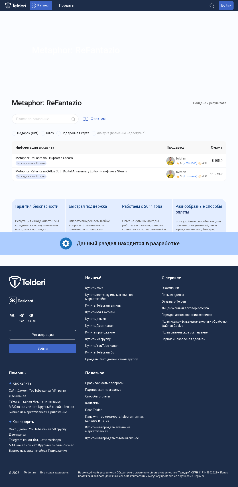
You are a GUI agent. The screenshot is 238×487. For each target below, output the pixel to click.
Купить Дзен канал (99, 325)
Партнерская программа (103, 389)
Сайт (12, 390)
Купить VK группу (98, 339)
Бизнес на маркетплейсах (28, 412)
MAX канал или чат (23, 407)
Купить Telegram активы (103, 305)
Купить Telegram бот (100, 352)
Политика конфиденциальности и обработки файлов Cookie (195, 323)
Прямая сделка (173, 295)
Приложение (57, 412)
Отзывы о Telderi (174, 301)
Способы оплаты (97, 396)
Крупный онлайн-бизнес (56, 407)
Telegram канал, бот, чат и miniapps (35, 401)
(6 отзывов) (190, 163)
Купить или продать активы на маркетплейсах (107, 429)
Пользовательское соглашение (185, 332)
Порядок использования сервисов (187, 315)
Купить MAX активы (100, 312)
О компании (170, 288)
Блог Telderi (93, 410)
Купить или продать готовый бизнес (112, 438)
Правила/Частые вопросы (104, 383)
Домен (22, 390)
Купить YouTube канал (101, 345)
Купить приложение (100, 332)
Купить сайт (94, 288)
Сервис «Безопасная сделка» (183, 339)
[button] (41, 5)
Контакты (92, 403)
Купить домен (95, 319)
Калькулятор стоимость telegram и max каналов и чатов (114, 418)
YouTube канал (40, 390)
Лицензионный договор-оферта (185, 308)
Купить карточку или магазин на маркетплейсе (109, 297)
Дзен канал (17, 396)
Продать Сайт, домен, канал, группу (111, 359)
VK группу (59, 390)
